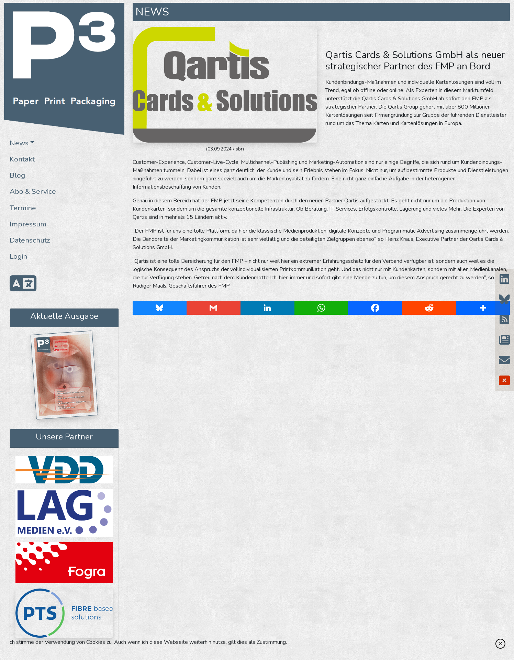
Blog (17, 175)
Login (18, 256)
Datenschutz (30, 240)
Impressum (28, 224)
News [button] (19, 143)
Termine (23, 208)
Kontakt (22, 159)
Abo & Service (33, 191)
